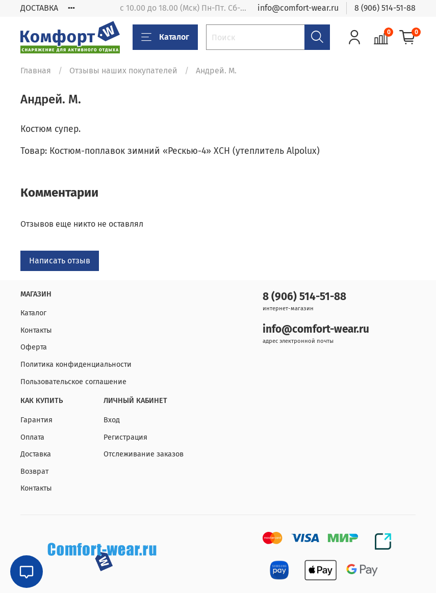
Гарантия (36, 420)
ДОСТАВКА (39, 8)
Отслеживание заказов (144, 454)
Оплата (32, 437)
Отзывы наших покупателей (123, 70)
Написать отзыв (59, 260)
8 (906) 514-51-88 (385, 8)
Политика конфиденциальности (76, 364)
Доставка (35, 454)
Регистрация (125, 437)
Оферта (33, 347)
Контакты (36, 330)
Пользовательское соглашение (73, 382)
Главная (35, 70)
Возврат (34, 471)
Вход (112, 420)
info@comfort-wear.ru (298, 8)
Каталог (165, 37)
